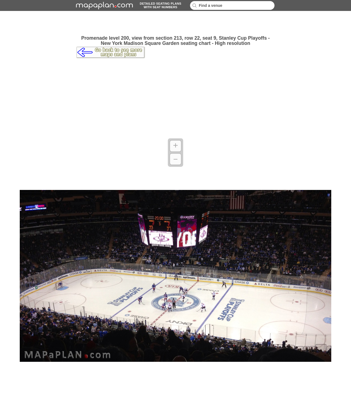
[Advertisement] (175, 23)
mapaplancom (104, 5)
